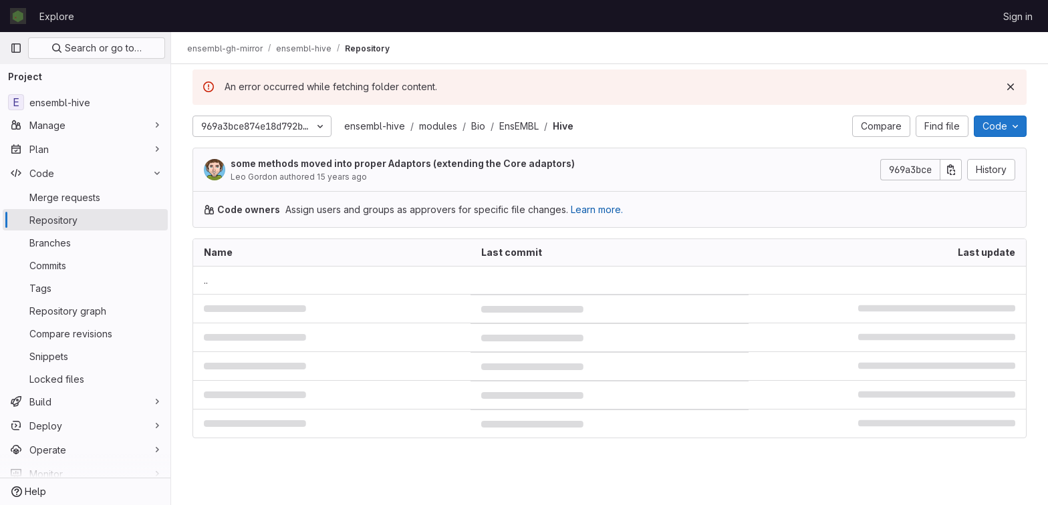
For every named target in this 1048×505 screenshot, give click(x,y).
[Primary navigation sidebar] (16, 48)
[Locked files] (85, 378)
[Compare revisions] (85, 333)
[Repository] (85, 219)
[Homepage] (18, 16)
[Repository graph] (85, 310)
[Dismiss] (1011, 87)
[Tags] (85, 288)
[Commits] (85, 265)
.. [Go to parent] (206, 280)
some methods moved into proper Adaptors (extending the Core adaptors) (403, 163)
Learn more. (597, 209)
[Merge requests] (85, 197)
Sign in (1018, 16)
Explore (56, 16)
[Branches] (85, 242)
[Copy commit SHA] (951, 169)
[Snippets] (85, 356)
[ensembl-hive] (85, 102)
